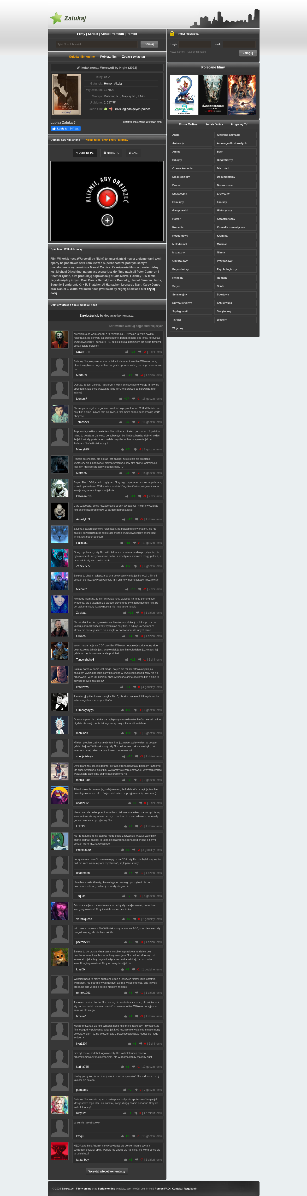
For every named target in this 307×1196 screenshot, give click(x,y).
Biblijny (177, 160)
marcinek (82, 733)
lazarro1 (81, 1016)
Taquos (81, 896)
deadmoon (83, 873)
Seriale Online (214, 124)
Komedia (177, 227)
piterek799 (83, 942)
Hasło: (235, 44)
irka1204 (81, 1043)
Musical (222, 244)
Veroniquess (84, 919)
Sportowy (223, 294)
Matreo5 (81, 473)
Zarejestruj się (89, 315)
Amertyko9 (83, 519)
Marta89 (81, 375)
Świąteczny (224, 311)
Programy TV (239, 124)
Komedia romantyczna (231, 227)
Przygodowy (225, 260)
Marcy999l (82, 449)
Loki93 (80, 826)
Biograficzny (225, 160)
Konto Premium (112, 34)
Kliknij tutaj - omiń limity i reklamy (106, 139)
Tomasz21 (82, 422)
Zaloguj (248, 53)
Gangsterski (180, 210)
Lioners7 (81, 398)
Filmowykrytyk (85, 710)
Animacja (178, 143)
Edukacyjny (179, 193)
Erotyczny (223, 193)
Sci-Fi (220, 286)
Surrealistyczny (182, 302)
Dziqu (80, 1136)
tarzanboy (82, 1159)
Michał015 (82, 589)
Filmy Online (188, 124)
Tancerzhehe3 (85, 659)
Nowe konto (177, 51)
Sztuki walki (224, 302)
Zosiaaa (81, 612)
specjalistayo (84, 756)
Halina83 (82, 543)
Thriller (176, 319)
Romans (222, 277)
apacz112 (82, 803)
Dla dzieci (223, 168)
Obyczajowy (180, 260)
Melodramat (179, 244)
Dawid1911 (83, 352)
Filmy (81, 34)
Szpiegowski (180, 311)
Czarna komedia (182, 168)
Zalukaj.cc (68, 1188)
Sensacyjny (179, 294)
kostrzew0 (82, 687)
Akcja (118, 83)
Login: (191, 44)
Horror (108, 83)
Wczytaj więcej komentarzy (107, 1171)
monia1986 (83, 780)
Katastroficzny (226, 218)
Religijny (177, 277)
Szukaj (149, 44)
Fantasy (222, 202)
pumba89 (82, 1090)
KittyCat (81, 1113)
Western (222, 319)
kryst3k (80, 969)
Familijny (178, 202)
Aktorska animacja (228, 134)
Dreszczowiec (225, 185)
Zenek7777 (83, 566)
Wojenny (177, 328)
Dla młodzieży (181, 176)
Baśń (220, 151)
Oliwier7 (81, 636)
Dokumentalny (226, 176)
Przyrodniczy (180, 269)
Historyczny (224, 210)
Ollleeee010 (84, 496)
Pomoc (131, 34)
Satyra (176, 286)
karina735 (82, 1066)
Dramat (177, 185)
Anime (176, 151)
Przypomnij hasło (196, 51)
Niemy (221, 252)
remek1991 (83, 992)
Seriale (93, 34)
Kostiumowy (180, 235)
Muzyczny (178, 252)
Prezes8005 (84, 850)
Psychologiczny (227, 269)
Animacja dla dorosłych (232, 143)
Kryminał (222, 235)
